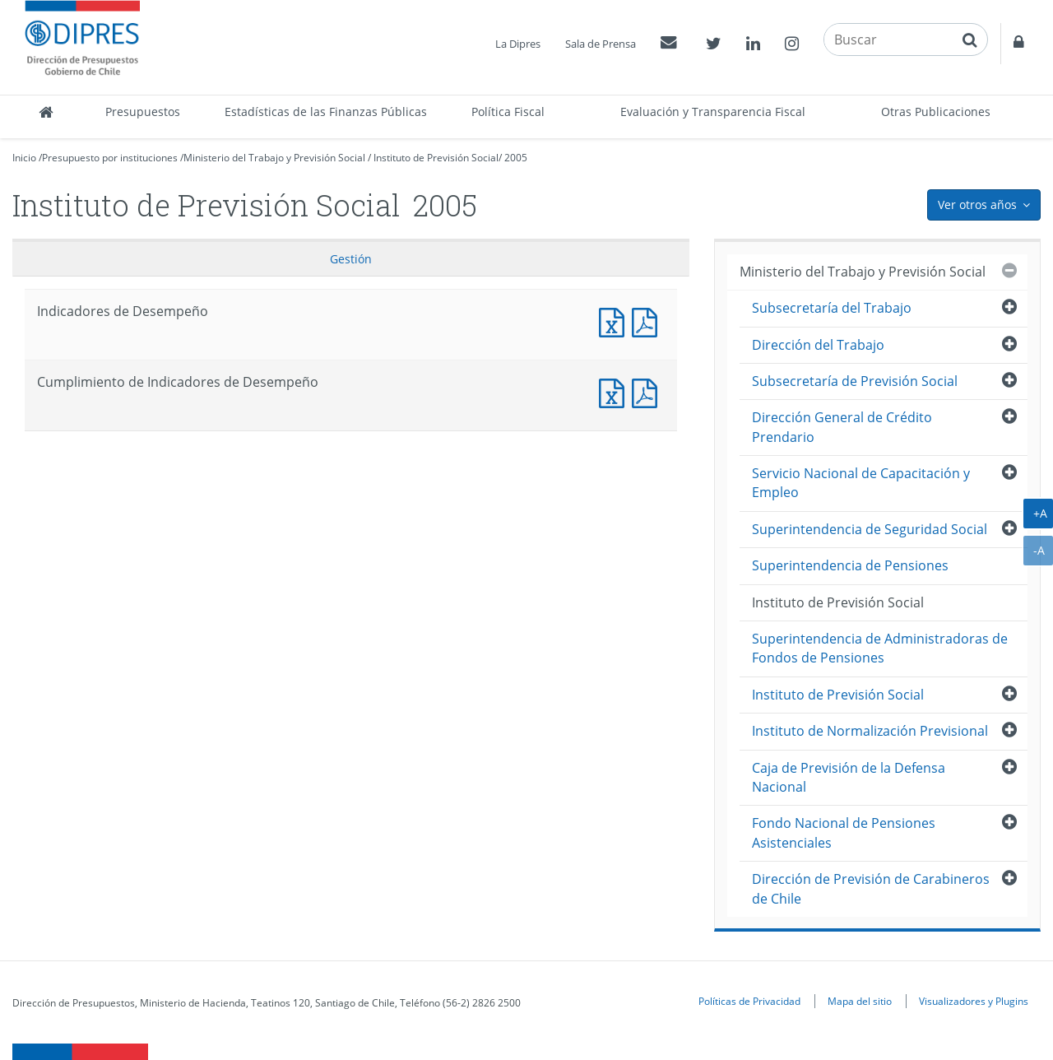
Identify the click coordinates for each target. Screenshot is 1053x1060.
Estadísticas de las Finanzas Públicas (326, 111)
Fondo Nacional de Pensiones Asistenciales (843, 832)
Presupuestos (142, 111)
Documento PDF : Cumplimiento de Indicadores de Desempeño (648, 391)
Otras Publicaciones (935, 111)
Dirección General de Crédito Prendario (842, 426)
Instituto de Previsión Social (436, 158)
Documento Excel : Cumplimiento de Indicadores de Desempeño (615, 391)
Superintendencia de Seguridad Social (869, 529)
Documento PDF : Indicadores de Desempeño (648, 320)
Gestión (351, 259)
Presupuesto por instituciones (110, 158)
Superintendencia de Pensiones (850, 565)
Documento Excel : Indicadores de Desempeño (615, 320)
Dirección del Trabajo (818, 345)
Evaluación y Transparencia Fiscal (712, 111)
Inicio (24, 158)
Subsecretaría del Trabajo (832, 308)
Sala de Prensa (600, 43)
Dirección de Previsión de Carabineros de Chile (871, 888)
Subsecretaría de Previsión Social (855, 381)
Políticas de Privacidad (749, 1000)
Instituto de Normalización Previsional (870, 731)
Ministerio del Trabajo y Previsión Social (274, 158)
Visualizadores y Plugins (973, 1000)
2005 (515, 158)
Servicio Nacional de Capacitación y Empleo (861, 482)
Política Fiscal (508, 111)
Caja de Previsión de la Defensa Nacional (848, 777)
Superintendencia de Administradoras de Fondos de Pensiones (880, 648)
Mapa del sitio (860, 1000)
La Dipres (517, 43)
